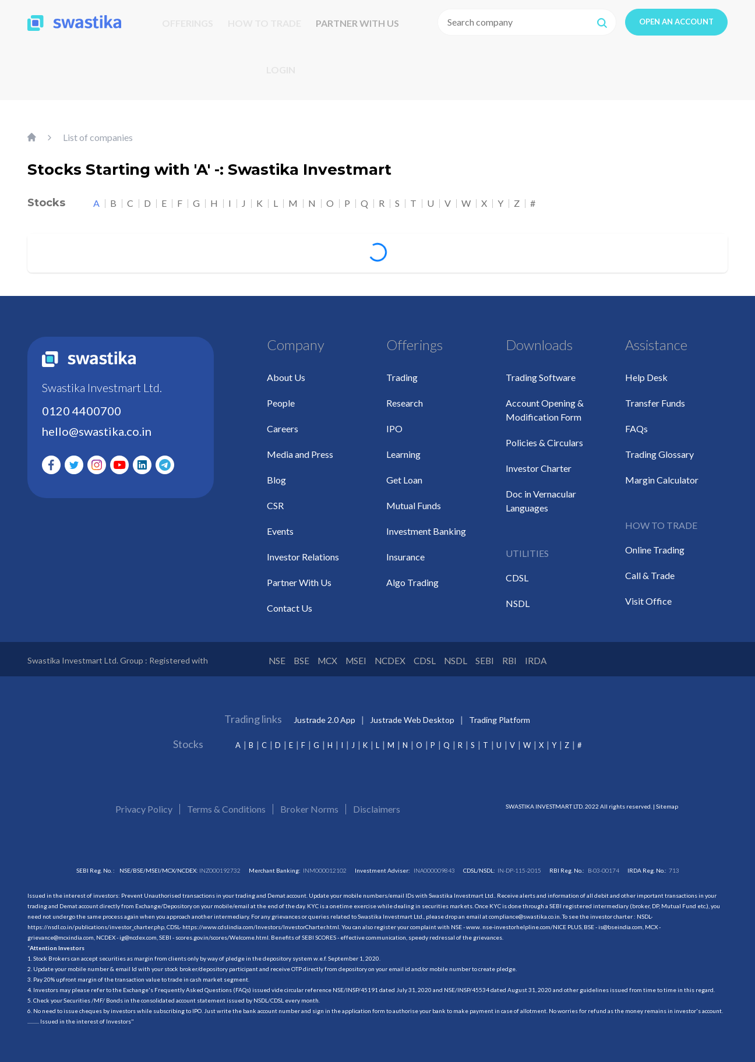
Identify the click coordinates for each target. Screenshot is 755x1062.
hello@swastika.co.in (96, 424)
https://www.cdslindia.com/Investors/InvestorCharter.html (260, 921)
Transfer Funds (655, 395)
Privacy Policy (143, 804)
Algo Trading (412, 575)
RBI (578, 654)
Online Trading (655, 542)
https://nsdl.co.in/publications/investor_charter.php (95, 921)
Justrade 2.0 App (324, 714)
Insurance (405, 549)
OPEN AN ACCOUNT (676, 21)
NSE (277, 654)
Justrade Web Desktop (412, 714)
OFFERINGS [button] (187, 23)
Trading (402, 370)
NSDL (518, 596)
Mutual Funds (413, 498)
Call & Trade (650, 568)
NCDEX (423, 654)
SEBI (545, 654)
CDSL (517, 570)
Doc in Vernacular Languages (541, 493)
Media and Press (300, 447)
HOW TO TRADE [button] (264, 23)
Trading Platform (499, 714)
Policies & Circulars (544, 435)
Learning (403, 447)
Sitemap (667, 801)
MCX (343, 654)
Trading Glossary (659, 447)
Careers (282, 421)
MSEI (380, 654)
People (281, 395)
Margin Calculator (661, 472)
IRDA (612, 654)
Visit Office (648, 593)
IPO (394, 421)
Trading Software (541, 370)
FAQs (636, 421)
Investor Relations (303, 549)
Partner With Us (299, 575)
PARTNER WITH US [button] (357, 23)
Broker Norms (309, 804)
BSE (308, 654)
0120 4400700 (81, 404)
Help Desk (646, 370)
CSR (275, 498)
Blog (276, 472)
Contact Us (289, 600)
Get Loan (404, 472)
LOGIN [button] (280, 69)
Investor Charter (538, 461)
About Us (286, 370)
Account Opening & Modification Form (545, 402)
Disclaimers (376, 804)
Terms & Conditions (226, 804)
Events (280, 524)
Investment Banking (426, 524)
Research (404, 395)
